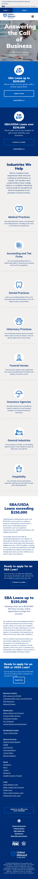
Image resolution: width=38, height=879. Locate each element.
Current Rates (8, 753)
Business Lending (10, 693)
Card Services (8, 747)
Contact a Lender (19, 142)
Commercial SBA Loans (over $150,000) (17, 699)
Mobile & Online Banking (11, 742)
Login (5, 782)
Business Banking (9, 756)
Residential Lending (11, 730)
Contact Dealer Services (11, 716)
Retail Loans (8, 710)
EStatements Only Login (12, 796)
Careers (6, 770)
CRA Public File (19, 831)
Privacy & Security (19, 826)
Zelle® (5, 745)
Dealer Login (7, 790)
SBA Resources (8, 701)
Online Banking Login (10, 785)
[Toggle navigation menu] (33, 16)
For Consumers (8, 721)
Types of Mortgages (10, 733)
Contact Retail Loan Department (14, 724)
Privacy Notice (19, 828)
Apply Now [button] (19, 680)
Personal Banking (9, 750)
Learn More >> (19, 100)
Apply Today (19, 93)
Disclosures (19, 833)
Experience (7, 765)
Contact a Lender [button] (19, 582)
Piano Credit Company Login (13, 793)
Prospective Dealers (10, 719)
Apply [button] (24, 10)
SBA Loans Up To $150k (12, 696)
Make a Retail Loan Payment (13, 713)
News (5, 767)
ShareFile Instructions (19, 836)
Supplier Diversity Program (12, 776)
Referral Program (9, 704)
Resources (7, 773)
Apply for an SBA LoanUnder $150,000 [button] (19, 810)
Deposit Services (9, 739)
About (5, 762)
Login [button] (5, 10)
